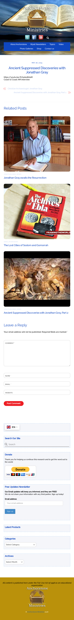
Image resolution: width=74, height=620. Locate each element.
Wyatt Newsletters (38, 44)
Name (8, 376)
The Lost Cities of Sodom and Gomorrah (26, 245)
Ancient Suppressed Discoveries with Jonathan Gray (37, 70)
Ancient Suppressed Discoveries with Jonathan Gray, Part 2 (36, 312)
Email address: (11, 499)
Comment (10, 343)
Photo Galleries (26, 49)
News (19, 174)
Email (8, 384)
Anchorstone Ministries (35, 612)
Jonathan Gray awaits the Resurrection (25, 177)
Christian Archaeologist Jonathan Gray (25, 88)
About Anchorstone (18, 44)
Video (61, 44)
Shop (39, 49)
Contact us (49, 49)
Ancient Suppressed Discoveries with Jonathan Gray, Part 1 (40, 92)
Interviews (13, 242)
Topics (52, 44)
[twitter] (28, 37)
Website (9, 393)
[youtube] (41, 37)
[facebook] (34, 37)
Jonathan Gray (10, 174)
